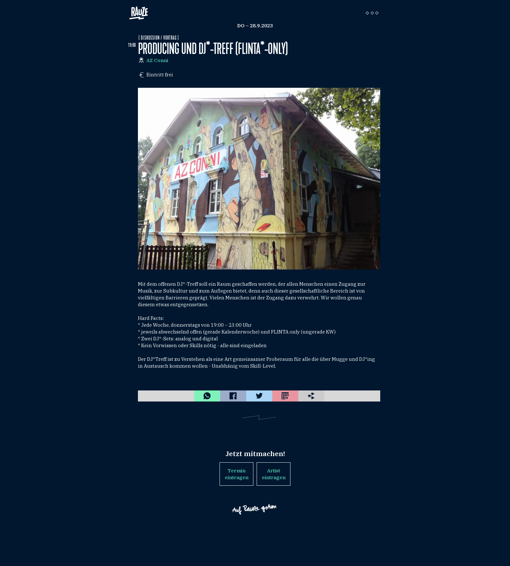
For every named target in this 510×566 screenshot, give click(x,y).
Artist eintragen (274, 473)
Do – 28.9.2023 (255, 25)
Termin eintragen (236, 473)
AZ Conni (157, 60)
